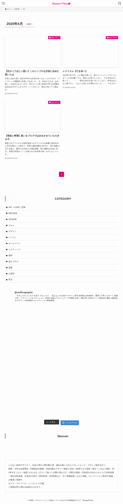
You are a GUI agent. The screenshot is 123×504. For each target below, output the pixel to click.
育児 (10, 279)
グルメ (11, 225)
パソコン (12, 237)
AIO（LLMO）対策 (16, 207)
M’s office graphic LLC (26, 487)
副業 (10, 267)
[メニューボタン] (3, 3)
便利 (10, 255)
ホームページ (14, 243)
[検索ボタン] (119, 3)
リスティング (14, 249)
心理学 (11, 273)
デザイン (12, 231)
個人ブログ (13, 261)
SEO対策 (12, 219)
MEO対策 (12, 213)
